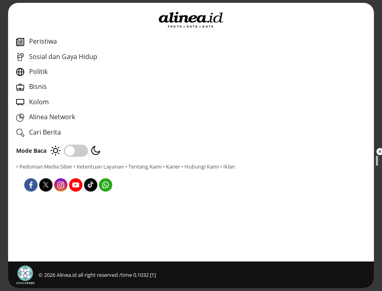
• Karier (62, 173)
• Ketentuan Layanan (98, 166)
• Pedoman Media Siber (44, 166)
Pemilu (192, 181)
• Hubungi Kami (91, 173)
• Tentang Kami (34, 173)
